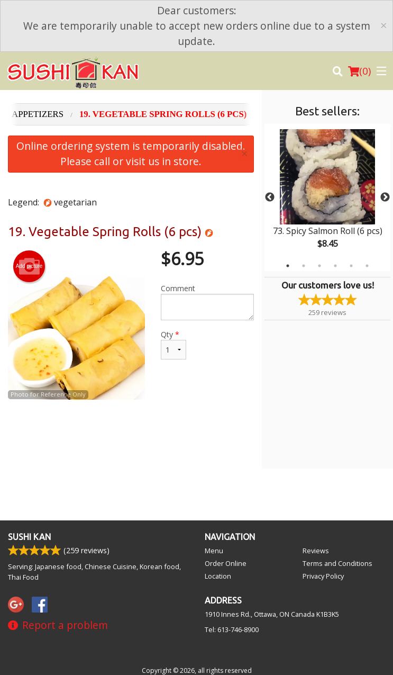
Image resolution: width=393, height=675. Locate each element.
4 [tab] (335, 265)
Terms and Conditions (337, 563)
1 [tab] (287, 265)
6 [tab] (367, 265)
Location (218, 576)
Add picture (29, 266)
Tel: (232, 629)
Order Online (225, 563)
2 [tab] (303, 265)
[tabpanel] (327, 197)
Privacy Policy (323, 576)
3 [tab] (319, 265)
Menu (214, 550)
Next (385, 197)
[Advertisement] (131, 434)
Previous (269, 197)
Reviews (316, 550)
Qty (173, 344)
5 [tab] (351, 265)
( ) (359, 71)
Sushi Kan (29, 537)
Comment (207, 301)
